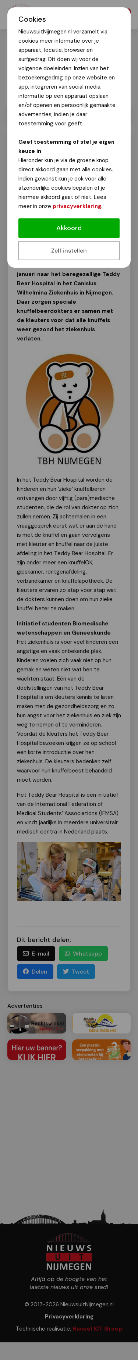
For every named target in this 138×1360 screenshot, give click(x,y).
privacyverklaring (77, 206)
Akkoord (69, 228)
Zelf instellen (69, 250)
